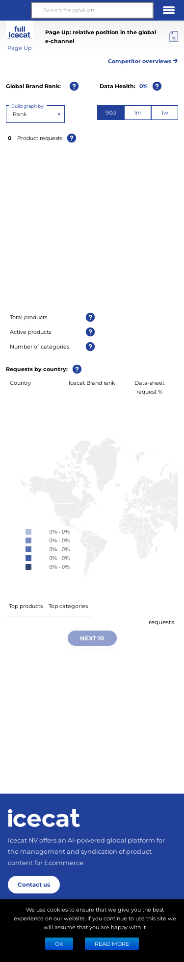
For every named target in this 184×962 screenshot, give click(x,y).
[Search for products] (92, 10)
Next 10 (92, 638)
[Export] (173, 37)
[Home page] (44, 818)
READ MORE (112, 943)
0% (143, 86)
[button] (15, 10)
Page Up (19, 47)
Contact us (34, 884)
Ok (59, 943)
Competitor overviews (143, 59)
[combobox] (13, 114)
